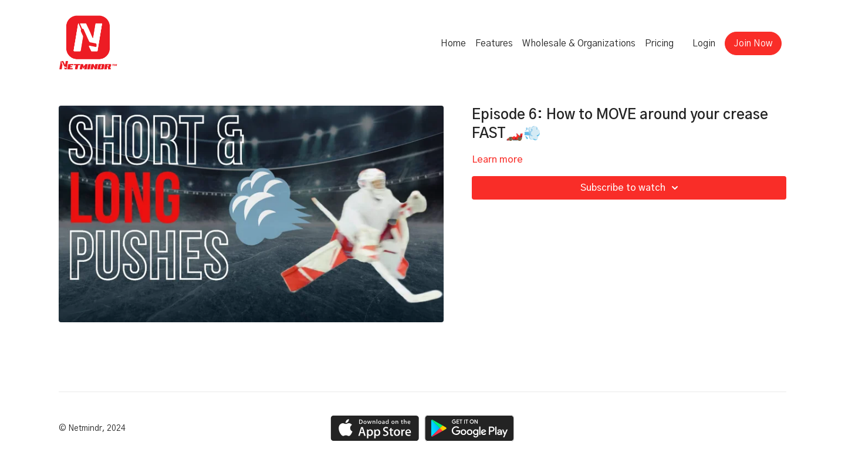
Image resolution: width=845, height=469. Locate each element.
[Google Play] (469, 428)
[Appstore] (375, 428)
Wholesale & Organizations (579, 43)
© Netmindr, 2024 (92, 428)
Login (703, 43)
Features (494, 43)
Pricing (659, 43)
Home (453, 43)
